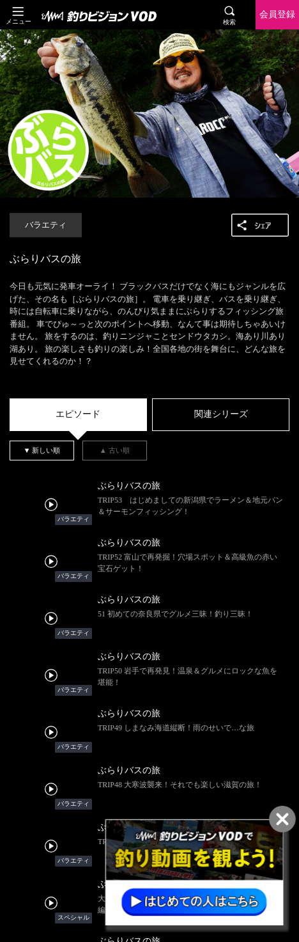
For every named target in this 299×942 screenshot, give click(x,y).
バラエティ (45, 225)
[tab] (78, 414)
